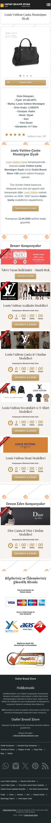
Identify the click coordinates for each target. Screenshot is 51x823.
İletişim (10, 753)
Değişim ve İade (24, 749)
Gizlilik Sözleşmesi (7, 746)
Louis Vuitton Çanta (16, 162)
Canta (11, 795)
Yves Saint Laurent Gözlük (38, 789)
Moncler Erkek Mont (28, 781)
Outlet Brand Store (9, 810)
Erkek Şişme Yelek (25, 799)
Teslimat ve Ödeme (8, 749)
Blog (2, 753)
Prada (3, 795)
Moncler (20, 795)
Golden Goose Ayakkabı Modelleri (13, 789)
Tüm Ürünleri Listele (25, 208)
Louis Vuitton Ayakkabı (9, 781)
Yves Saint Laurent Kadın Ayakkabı (31, 785)
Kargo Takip (38, 749)
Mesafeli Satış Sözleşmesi (27, 746)
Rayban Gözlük (38, 795)
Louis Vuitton (31, 192)
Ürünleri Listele (25, 276)
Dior (28, 795)
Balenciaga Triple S (8, 799)
